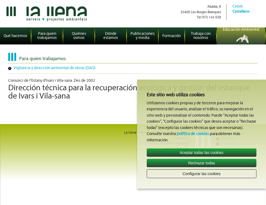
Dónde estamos (110, 36)
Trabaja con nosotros (201, 36)
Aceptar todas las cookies (201, 152)
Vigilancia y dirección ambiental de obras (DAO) (54, 68)
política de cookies (193, 134)
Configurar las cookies (202, 174)
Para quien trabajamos (47, 36)
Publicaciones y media (143, 36)
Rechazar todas (201, 163)
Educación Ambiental (241, 30)
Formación (171, 36)
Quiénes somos (79, 36)
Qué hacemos (15, 36)
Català (238, 6)
